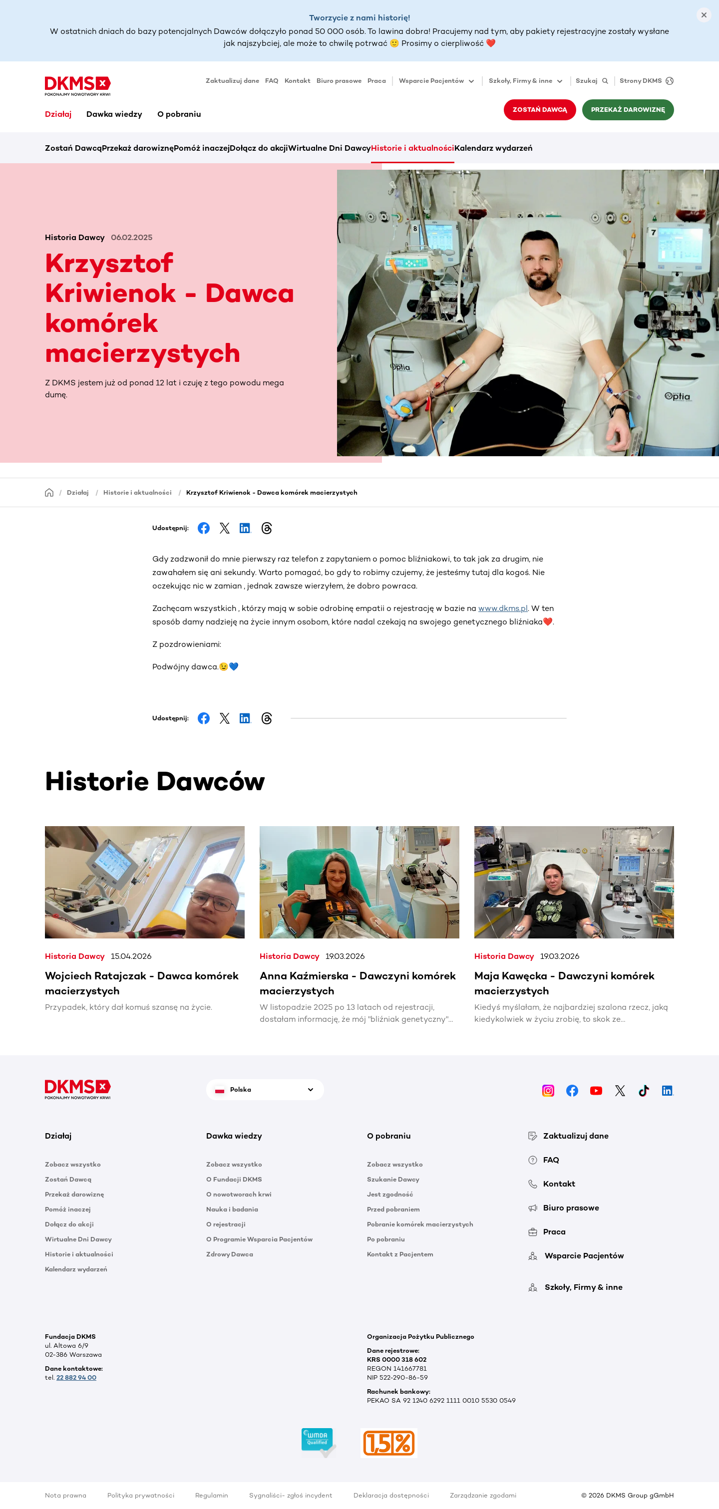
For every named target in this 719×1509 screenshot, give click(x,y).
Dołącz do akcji (259, 148)
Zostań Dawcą (540, 109)
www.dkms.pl (503, 608)
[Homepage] (49, 492)
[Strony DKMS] (644, 81)
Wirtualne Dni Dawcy (329, 148)
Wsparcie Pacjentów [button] (437, 81)
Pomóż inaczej (202, 148)
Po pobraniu (386, 1239)
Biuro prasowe (339, 80)
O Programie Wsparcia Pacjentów (259, 1239)
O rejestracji (226, 1224)
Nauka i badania (232, 1209)
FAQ (272, 80)
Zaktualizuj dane (232, 80)
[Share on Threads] (267, 528)
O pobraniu (179, 114)
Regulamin (211, 1495)
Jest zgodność (390, 1194)
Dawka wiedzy (114, 114)
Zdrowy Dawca (229, 1254)
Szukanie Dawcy (393, 1179)
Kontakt (298, 80)
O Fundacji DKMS (234, 1179)
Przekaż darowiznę (628, 109)
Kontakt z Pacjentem (400, 1254)
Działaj (58, 114)
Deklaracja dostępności (391, 1495)
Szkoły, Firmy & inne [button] (526, 81)
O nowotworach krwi (239, 1194)
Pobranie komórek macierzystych (420, 1224)
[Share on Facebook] (204, 528)
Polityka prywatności (140, 1495)
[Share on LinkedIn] (246, 528)
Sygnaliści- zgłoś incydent (291, 1495)
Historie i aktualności (412, 148)
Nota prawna (65, 1495)
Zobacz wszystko (73, 1164)
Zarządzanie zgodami (483, 1495)
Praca (376, 80)
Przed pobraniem (393, 1209)
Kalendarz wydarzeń (493, 148)
